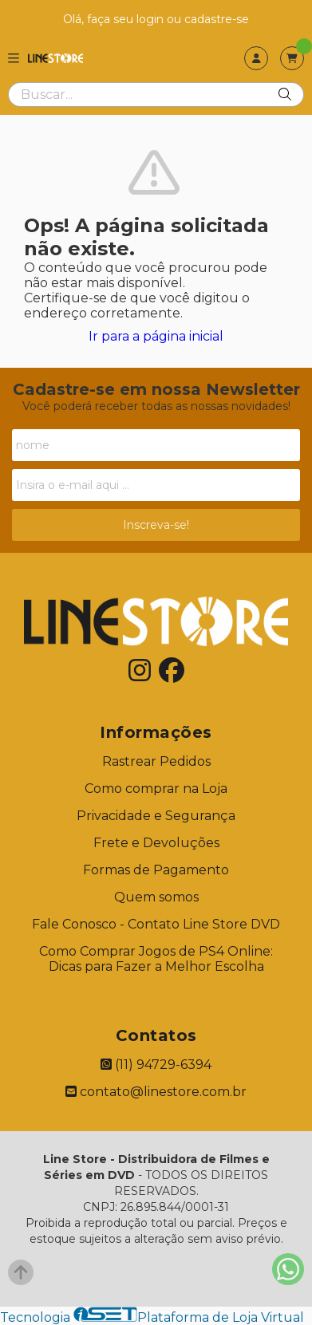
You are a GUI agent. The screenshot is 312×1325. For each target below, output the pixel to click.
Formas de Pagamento (156, 869)
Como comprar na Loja (156, 788)
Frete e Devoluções (156, 842)
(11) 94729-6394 (156, 1064)
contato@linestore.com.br (156, 1091)
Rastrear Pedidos (156, 761)
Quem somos (156, 897)
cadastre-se (216, 19)
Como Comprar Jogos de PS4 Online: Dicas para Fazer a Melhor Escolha (156, 959)
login (151, 19)
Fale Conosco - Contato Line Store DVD (156, 924)
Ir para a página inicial (156, 336)
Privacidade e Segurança (156, 815)
